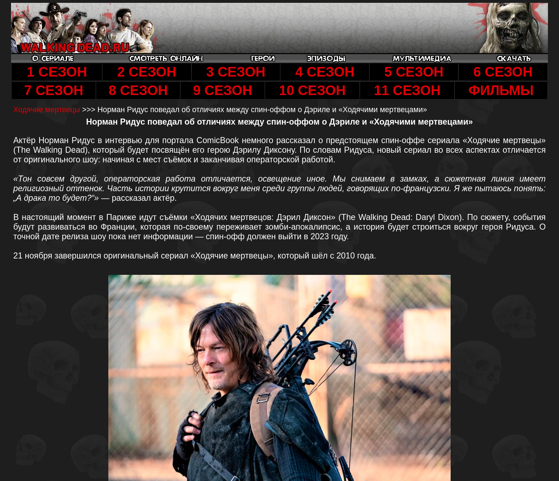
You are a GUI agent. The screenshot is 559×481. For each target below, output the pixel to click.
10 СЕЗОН (312, 90)
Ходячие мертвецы (47, 109)
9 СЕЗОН (222, 90)
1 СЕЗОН (57, 71)
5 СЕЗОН (413, 71)
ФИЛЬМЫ (501, 90)
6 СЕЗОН (503, 71)
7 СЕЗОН (53, 90)
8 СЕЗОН (138, 90)
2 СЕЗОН (146, 71)
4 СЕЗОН (324, 71)
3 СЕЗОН (235, 71)
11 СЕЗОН (407, 90)
